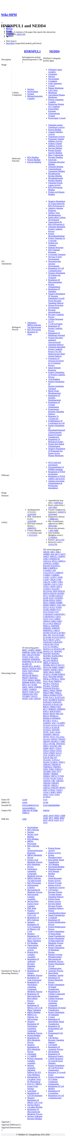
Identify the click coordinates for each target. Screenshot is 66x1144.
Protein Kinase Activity (54, 849)
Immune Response (55, 247)
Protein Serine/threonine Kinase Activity (55, 878)
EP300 (39, 652)
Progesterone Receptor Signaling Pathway (56, 411)
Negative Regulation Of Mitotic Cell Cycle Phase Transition (35, 1006)
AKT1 (57, 554)
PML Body (31, 908)
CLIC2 (54, 584)
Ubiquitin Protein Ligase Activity (55, 184)
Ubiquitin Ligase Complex (55, 70)
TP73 (59, 771)
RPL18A (59, 714)
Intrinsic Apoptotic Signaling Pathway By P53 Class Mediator (34, 1070)
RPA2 (24, 685)
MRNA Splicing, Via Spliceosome (34, 879)
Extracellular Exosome (53, 110)
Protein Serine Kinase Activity (54, 900)
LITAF (56, 644)
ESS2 (59, 605)
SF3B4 (34, 685)
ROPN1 (33, 682)
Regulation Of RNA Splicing (33, 918)
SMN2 (31, 687)
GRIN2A (46, 621)
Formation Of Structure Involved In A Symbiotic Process (56, 361)
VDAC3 (46, 792)
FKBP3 (53, 610)
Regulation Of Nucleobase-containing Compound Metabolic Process (34, 987)
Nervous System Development (55, 258)
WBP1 (53, 792)
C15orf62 (47, 570)
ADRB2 (46, 554)
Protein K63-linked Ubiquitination (56, 445)
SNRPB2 (38, 687)
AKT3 (62, 554)
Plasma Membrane (56, 88)
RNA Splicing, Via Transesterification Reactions (35, 849)
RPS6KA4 (47, 718)
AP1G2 (55, 561)
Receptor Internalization (54, 311)
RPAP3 (53, 714)
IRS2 (45, 635)
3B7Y (51, 818)
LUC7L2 (46, 647)
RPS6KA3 (54, 716)
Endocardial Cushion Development (56, 218)
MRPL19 (47, 663)
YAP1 (31, 699)
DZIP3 (34, 652)
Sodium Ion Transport (53, 244)
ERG (24, 655)
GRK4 (53, 621)
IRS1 (63, 633)
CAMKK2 (55, 575)
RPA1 (39, 682)
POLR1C (47, 683)
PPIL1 (30, 673)
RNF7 (58, 711)
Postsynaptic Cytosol (56, 118)
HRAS (57, 630)
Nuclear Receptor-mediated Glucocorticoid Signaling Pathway (56, 341)
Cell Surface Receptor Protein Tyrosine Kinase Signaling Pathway (56, 893)
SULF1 (59, 753)
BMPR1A (53, 568)
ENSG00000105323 (30, 805)
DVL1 (45, 596)
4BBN (56, 818)
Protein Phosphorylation (55, 856)
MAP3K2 (58, 651)
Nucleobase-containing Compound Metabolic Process (34, 872)
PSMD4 (53, 695)
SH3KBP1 (47, 734)
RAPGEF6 (57, 702)
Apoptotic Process (55, 971)
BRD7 (24, 650)
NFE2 (60, 670)
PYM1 (46, 697)
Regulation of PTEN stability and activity (56, 477)
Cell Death (52, 1045)
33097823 (58, 503)
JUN (54, 635)
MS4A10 (55, 663)
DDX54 (46, 593)
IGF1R (53, 633)
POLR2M (47, 688)
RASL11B (58, 704)
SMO (63, 741)
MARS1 (37, 666)
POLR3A (55, 688)
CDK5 (60, 582)
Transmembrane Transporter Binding (56, 170)
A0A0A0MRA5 (28, 808)
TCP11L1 (56, 760)
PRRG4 (46, 695)
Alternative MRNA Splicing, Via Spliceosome (34, 325)
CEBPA (31, 650)
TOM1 (51, 769)
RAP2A (61, 700)
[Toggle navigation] (2, 22)
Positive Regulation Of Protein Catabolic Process (56, 374)
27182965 (52, 537)
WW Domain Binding (53, 872)
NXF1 (39, 668)
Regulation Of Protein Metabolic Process (55, 980)
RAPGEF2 (47, 702)
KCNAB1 (60, 635)
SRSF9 (25, 692)
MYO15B (47, 667)
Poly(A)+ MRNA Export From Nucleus (34, 1086)
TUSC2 (60, 778)
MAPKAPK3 (57, 656)
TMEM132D (27, 694)
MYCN (54, 665)
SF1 (29, 685)
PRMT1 (35, 675)
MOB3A (54, 660)
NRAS (51, 672)
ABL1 (52, 552)
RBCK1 (46, 707)
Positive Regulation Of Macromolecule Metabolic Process (56, 940)
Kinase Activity (54, 853)
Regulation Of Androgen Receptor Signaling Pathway (33, 963)
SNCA (45, 744)
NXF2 (24, 671)
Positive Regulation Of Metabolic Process (56, 950)
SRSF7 (52, 748)
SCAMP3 (61, 723)
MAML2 (54, 647)
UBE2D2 (47, 783)
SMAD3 (61, 739)
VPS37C (34, 696)
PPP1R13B (26, 675)
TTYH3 (46, 778)
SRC (60, 746)
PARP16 (61, 674)
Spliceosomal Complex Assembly (32, 896)
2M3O (56, 816)
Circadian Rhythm (34, 1107)
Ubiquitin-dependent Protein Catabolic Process (56, 229)
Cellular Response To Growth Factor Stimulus (55, 1060)
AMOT (46, 556)
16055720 (20, 34)
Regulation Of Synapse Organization (54, 404)
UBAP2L (47, 781)
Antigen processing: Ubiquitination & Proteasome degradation (56, 484)
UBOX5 (61, 788)
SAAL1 (55, 720)
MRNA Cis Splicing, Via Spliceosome (32, 1017)
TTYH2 (61, 776)
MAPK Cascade (55, 945)
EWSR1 (36, 655)
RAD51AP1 (60, 697)
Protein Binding (33, 160)
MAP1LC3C (48, 651)
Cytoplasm (52, 81)
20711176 (59, 540)
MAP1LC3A (48, 649)
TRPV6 (54, 776)
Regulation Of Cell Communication (56, 269)
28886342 (53, 519)
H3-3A (46, 623)
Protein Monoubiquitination (56, 235)
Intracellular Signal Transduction (56, 861)
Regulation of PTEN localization (56, 473)
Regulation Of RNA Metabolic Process (33, 1040)
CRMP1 (38, 650)
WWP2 (25, 699)
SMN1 (25, 687)
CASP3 (53, 577)
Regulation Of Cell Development (34, 1094)
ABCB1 (46, 552)
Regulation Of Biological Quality (55, 440)
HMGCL (46, 626)
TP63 (54, 771)
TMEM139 (55, 764)
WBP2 (59, 792)
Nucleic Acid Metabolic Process (34, 861)
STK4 (45, 753)
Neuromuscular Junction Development (54, 263)
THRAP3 (47, 764)
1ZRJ (24, 819)
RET (59, 707)
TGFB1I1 (54, 762)
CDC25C (47, 582)
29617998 (53, 530)
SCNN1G (47, 730)
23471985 (52, 507)
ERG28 (30, 655)
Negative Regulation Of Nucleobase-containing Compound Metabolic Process (34, 1027)
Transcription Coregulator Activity (32, 947)
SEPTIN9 (56, 730)
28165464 (52, 514)
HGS (51, 623)
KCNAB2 (47, 637)
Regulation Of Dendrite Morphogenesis (54, 397)
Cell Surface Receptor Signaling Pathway (56, 1040)
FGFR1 (59, 607)
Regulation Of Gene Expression (34, 979)
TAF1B (46, 757)
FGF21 (52, 607)
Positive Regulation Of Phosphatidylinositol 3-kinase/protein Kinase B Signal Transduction (56, 431)
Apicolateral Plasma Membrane (56, 96)
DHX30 (53, 593)
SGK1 (52, 732)
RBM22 (31, 680)
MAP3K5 (56, 653)
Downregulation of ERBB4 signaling (56, 468)
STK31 (59, 751)
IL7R (34, 662)
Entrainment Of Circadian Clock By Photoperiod (34, 1079)
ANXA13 (47, 561)
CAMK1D (58, 573)
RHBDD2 (61, 709)
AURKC (55, 563)
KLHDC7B (27, 664)
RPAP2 (46, 714)
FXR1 (31, 657)
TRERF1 (46, 774)
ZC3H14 (46, 797)
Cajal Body (32, 1091)
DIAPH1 (60, 593)
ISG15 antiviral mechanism (54, 463)
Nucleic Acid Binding (32, 835)
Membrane (52, 93)
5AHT (56, 820)
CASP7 (46, 579)
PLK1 (45, 681)
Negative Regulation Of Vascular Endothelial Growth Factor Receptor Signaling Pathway (56, 298)
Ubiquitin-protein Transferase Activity (56, 126)
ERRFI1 (53, 605)
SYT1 (58, 755)
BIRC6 (46, 568)
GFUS (45, 619)
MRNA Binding (33, 1012)
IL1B (58, 633)
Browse (9, 29)
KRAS (51, 640)
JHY (50, 635)
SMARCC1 (55, 741)
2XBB (62, 816)
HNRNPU (56, 628)
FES (63, 605)
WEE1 (46, 794)
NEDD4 (54, 51)
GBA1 (58, 616)
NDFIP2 (54, 670)
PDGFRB (53, 677)
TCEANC (47, 760)
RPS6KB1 (56, 718)
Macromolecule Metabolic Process (34, 891)
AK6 (52, 554)
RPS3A (46, 716)
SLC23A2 (60, 737)
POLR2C (47, 686)
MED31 (25, 668)
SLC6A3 (46, 739)
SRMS (46, 748)
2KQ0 (51, 816)
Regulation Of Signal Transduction (57, 1009)
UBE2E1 (46, 785)
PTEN (24, 680)
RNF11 (46, 711)
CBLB (52, 579)
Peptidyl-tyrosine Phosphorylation (55, 955)
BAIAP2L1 (55, 566)
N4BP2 (55, 667)
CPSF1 (46, 586)
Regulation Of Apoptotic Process (55, 1048)
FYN (57, 612)
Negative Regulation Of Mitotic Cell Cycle (35, 1100)
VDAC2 (59, 790)
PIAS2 (36, 671)
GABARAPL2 (49, 616)
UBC (53, 781)
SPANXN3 (60, 744)
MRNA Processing (31, 842)
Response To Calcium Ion (53, 417)
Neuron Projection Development (55, 306)
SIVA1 (52, 737)
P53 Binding (32, 943)
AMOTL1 (53, 556)
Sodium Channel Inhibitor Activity (55, 144)
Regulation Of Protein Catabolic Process (55, 328)
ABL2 (58, 552)
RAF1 (45, 700)
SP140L (52, 744)
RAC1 (51, 697)
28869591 (31, 528)
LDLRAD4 (57, 642)
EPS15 (46, 603)
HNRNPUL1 (32, 51)
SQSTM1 (53, 746)
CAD (54, 570)
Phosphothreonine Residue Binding (55, 179)
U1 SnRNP (32, 1056)
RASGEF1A (48, 704)
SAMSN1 (47, 723)
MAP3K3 (47, 653)
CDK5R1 (47, 584)
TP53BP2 (26, 696)
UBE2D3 (55, 783)
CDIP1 (54, 582)
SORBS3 (33, 689)
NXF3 (30, 671)
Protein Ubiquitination (54, 285)
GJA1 (51, 619)
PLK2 (51, 681)
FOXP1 (25, 657)
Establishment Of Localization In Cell (56, 422)
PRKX (53, 690)
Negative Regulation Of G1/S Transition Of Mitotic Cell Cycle (33, 927)
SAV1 (54, 723)
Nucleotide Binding (56, 867)
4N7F (45, 820)
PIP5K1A (47, 679)
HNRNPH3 (27, 662)
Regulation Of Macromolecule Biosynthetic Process (33, 997)
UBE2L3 (54, 785)
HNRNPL (47, 628)
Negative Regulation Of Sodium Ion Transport (56, 275)
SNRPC (25, 689)
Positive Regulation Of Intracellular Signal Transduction (56, 933)
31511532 (32, 535)
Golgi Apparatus (55, 83)
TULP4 (53, 778)
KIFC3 (62, 637)
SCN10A (46, 725)
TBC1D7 (53, 757)
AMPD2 (61, 556)
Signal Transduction (56, 915)
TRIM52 (46, 776)
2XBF (45, 818)
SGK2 (57, 732)
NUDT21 (47, 674)
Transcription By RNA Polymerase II (56, 223)
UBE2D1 (60, 781)
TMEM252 (47, 767)
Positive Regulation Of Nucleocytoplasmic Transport (56, 385)
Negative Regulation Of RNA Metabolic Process (33, 1048)
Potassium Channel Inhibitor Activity (56, 140)
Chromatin (52, 74)
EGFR (45, 598)
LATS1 (57, 640)
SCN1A (54, 725)
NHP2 (45, 672)
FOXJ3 (51, 612)
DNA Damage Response (54, 251)
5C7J (61, 820)
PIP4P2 (60, 677)
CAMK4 (46, 575)
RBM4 (37, 680)
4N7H (50, 820)
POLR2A (55, 683)
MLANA (46, 660)
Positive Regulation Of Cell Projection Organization (56, 1067)
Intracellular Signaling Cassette (55, 974)
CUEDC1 (47, 589)
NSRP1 (58, 672)
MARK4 (54, 658)
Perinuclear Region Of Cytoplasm (56, 105)
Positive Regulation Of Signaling (56, 1013)
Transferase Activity (56, 136)
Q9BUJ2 (25, 813)
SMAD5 (46, 741)
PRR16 (46, 693)
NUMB (54, 674)
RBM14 (53, 707)
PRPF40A (33, 678)
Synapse (30, 94)
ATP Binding (53, 864)
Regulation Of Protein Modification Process (56, 922)
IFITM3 (46, 633)
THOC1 (62, 762)
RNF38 (53, 711)
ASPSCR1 (47, 563)
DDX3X (61, 591)
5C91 (45, 822)
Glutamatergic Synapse (54, 114)
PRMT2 (25, 678)
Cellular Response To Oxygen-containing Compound (55, 1001)
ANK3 (46, 559)
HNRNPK (55, 626)
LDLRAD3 (47, 642)
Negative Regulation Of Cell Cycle (33, 913)
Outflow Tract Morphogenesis (54, 214)
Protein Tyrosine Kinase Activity (55, 884)
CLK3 (60, 584)
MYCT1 (61, 665)
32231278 (52, 544)
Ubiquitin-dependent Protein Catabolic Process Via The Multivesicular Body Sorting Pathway (56, 351)
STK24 (58, 748)
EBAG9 (59, 596)
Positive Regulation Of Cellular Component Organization (56, 1080)
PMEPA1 (58, 681)
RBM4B (25, 682)
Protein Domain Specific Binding (55, 151)
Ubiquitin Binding (55, 167)
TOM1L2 (58, 769)
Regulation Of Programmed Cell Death (55, 1028)
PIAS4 (25, 673)
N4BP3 (61, 667)
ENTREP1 (58, 598)
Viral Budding (54, 379)
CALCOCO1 (48, 573)
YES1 (51, 794)
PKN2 (62, 679)
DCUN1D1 (47, 591)
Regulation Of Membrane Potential (56, 334)
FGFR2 (46, 610)
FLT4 (45, 612)
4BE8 (62, 818)
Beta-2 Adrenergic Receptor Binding (55, 156)
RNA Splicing (33, 830)
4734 (45, 800)
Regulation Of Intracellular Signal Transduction (56, 1021)
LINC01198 (48, 644)
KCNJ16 (55, 637)
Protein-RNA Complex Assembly (32, 954)
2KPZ (45, 816)
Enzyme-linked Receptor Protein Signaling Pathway (56, 906)
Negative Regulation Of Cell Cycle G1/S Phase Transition (34, 937)
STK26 (52, 751)
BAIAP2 (46, 566)
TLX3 (36, 692)
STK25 (46, 751)
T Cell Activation (55, 324)
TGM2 (31, 692)
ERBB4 (59, 603)
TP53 (35, 694)
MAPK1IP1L (27, 666)
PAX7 (45, 677)
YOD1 (57, 794)
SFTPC (46, 732)
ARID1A (61, 561)
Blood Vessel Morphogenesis (54, 392)
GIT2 (36, 657)
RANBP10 (53, 700)
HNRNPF (26, 659)
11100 (24, 800)
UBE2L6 (46, 788)
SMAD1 (54, 739)
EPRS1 (59, 600)
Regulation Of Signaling (54, 290)
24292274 (61, 512)
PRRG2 (58, 693)
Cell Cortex (53, 90)
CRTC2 (59, 586)
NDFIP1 (46, 670)
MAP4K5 (47, 656)
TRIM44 (54, 774)
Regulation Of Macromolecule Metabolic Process (34, 1111)
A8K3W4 (26, 810)
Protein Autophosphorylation (57, 912)
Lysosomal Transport (56, 254)
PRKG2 (46, 690)
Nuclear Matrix (33, 1105)
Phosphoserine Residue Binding (55, 174)
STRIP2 (52, 753)
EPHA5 (52, 600)
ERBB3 (52, 603)
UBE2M (54, 788)
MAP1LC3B (59, 649)
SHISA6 (55, 734)
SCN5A (61, 725)
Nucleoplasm (32, 91)
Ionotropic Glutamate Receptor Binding (56, 162)
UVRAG (51, 790)
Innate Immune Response (54, 369)
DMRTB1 (26, 652)
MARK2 (46, 658)
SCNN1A (47, 727)
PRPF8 (59, 690)
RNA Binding (33, 157)
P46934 (46, 810)
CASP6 (59, 577)
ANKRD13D (54, 559)
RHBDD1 (52, 709)
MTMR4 (46, 665)
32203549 (31, 514)
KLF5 (45, 640)
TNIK (45, 769)
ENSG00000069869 (51, 805)
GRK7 (59, 621)
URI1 (45, 790)
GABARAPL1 (59, 614)
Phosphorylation (55, 869)
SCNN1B (55, 727)
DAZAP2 (55, 589)
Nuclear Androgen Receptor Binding (34, 1117)
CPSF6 (52, 586)
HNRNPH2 (35, 659)
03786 (45, 802)
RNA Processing (34, 329)
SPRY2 (46, 746)
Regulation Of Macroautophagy (55, 281)
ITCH (39, 662)
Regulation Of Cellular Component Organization (56, 993)
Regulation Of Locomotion (54, 1092)
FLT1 (58, 610)
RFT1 (45, 709)
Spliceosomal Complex (32, 886)
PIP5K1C (55, 679)
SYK (45, 755)
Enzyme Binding (34, 162)
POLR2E (55, 686)
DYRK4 (52, 596)
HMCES (57, 623)
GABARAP (48, 614)
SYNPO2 (51, 755)
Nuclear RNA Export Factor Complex (33, 903)
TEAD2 (46, 762)
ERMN (46, 605)
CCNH (58, 579)
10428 (24, 802)
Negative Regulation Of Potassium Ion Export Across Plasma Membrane (56, 452)
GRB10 (57, 619)
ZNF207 (37, 699)
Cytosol (51, 86)
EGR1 (51, 598)
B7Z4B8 (34, 810)
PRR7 (52, 693)
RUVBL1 (47, 720)
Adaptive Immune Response (55, 209)
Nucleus (30, 89)
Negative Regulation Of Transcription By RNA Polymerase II (56, 203)
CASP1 (46, 577)
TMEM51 (57, 767)
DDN (55, 591)
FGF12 (46, 607)
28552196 (52, 526)
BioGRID (10, 43)
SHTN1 (46, 737)
